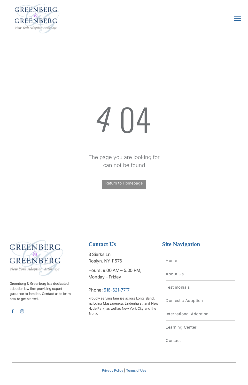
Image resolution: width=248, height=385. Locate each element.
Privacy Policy (112, 370)
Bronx (92, 313)
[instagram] (22, 312)
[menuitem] (200, 260)
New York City (133, 308)
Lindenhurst (134, 303)
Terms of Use (136, 370)
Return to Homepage (124, 183)
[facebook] (13, 312)
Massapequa (113, 303)
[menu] (237, 18)
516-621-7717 (117, 290)
